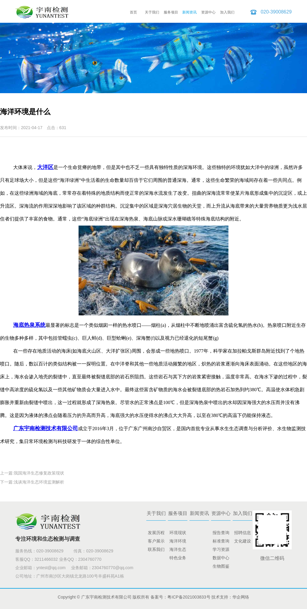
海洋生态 (177, 549)
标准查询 (221, 541)
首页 (133, 12)
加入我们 (227, 12)
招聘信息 (242, 532)
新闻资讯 (189, 12)
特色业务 (177, 557)
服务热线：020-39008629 (39, 550)
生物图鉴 (221, 566)
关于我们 (152, 12)
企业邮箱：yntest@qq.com (40, 567)
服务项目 (171, 12)
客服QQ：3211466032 (36, 559)
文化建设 (242, 541)
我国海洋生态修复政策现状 (39, 473)
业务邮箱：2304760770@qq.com (102, 567)
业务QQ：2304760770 (80, 559)
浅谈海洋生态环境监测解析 (39, 482)
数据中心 (221, 557)
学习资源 (221, 549)
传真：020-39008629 (93, 550)
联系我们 (156, 549)
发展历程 (156, 532)
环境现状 (177, 532)
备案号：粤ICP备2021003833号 (180, 597)
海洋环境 (177, 541)
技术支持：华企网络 (230, 597)
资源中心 (208, 12)
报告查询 (221, 532)
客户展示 (156, 541)
